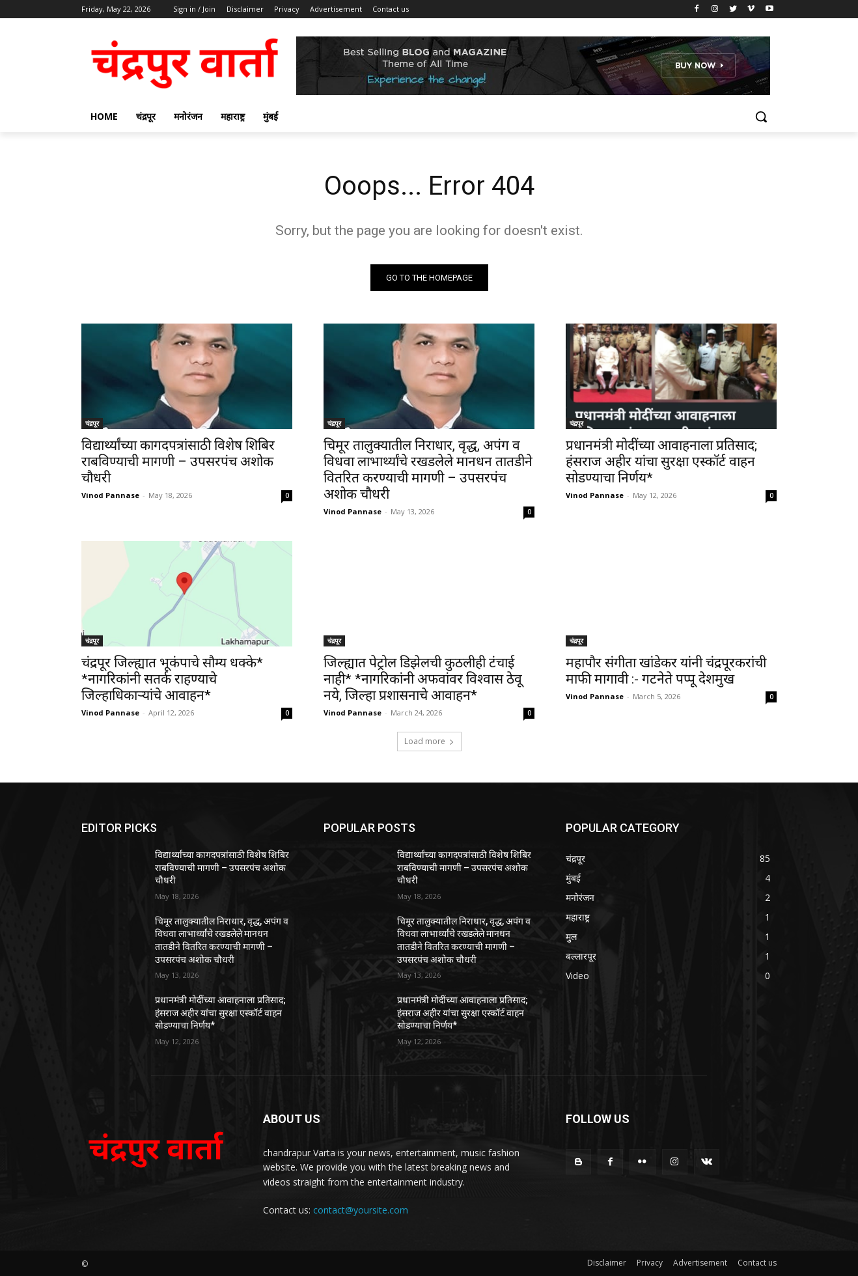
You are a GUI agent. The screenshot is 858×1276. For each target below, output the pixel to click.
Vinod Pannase (110, 495)
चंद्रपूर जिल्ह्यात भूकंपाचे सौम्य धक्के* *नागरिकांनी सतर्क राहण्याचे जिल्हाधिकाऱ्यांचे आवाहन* (172, 679)
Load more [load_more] (429, 741)
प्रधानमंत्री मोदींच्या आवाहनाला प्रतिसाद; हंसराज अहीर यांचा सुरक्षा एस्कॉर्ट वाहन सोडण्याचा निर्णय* (661, 461)
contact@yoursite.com (360, 1210)
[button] (761, 116)
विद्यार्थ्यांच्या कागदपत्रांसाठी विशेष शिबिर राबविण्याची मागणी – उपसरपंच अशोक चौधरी (178, 461)
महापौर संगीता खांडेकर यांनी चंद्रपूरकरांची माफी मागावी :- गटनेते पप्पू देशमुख (666, 671)
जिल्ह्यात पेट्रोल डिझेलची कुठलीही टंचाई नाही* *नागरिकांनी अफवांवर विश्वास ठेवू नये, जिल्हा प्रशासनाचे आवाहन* (423, 679)
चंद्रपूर (92, 423)
